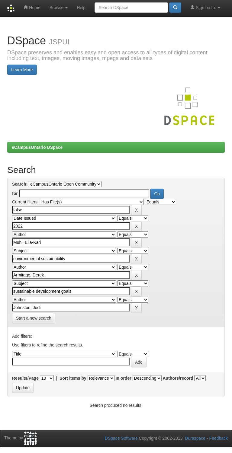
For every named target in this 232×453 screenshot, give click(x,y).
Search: (19, 184)
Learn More (22, 69)
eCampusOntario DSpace (37, 147)
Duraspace (195, 438)
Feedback (218, 438)
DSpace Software (121, 438)
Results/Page (25, 378)
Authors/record (178, 378)
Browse (59, 7)
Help (81, 7)
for (15, 193)
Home (32, 7)
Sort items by (73, 378)
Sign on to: (205, 7)
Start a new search (33, 318)
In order (123, 378)
